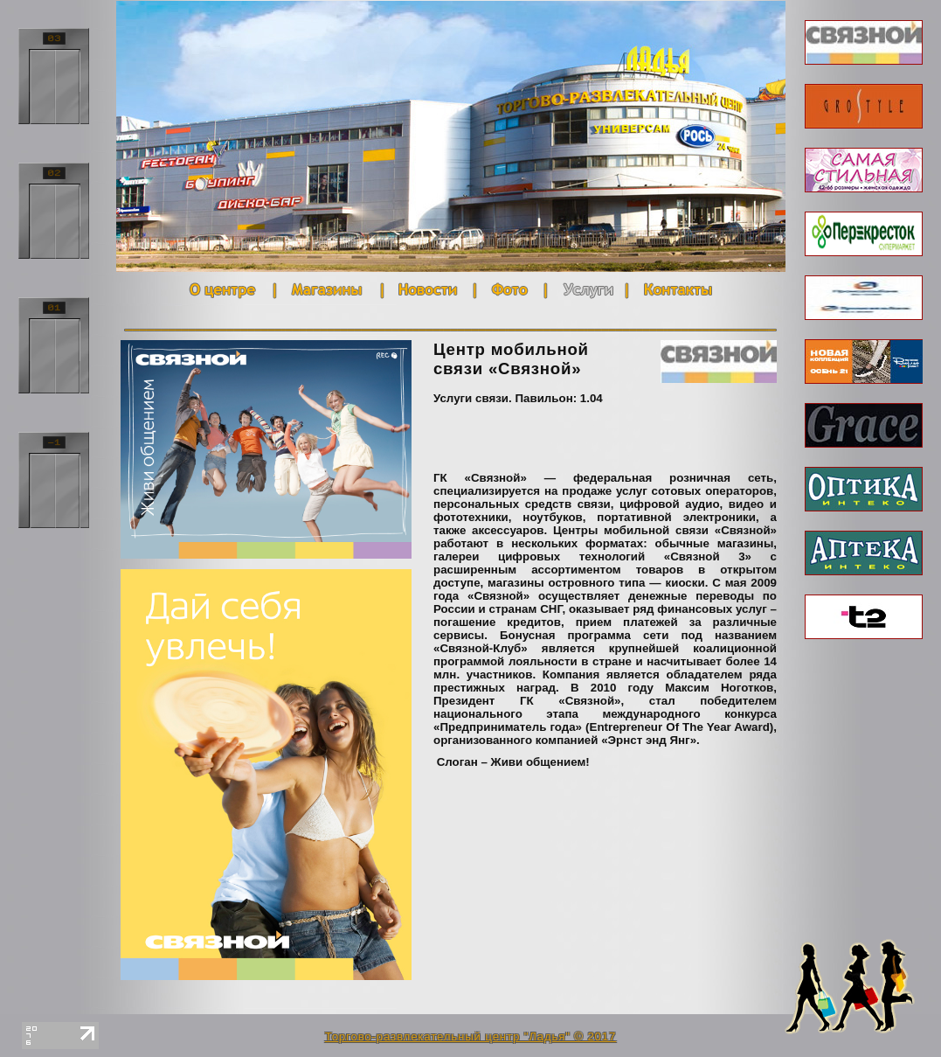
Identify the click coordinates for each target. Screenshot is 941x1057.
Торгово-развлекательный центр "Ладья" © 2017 (471, 1036)
